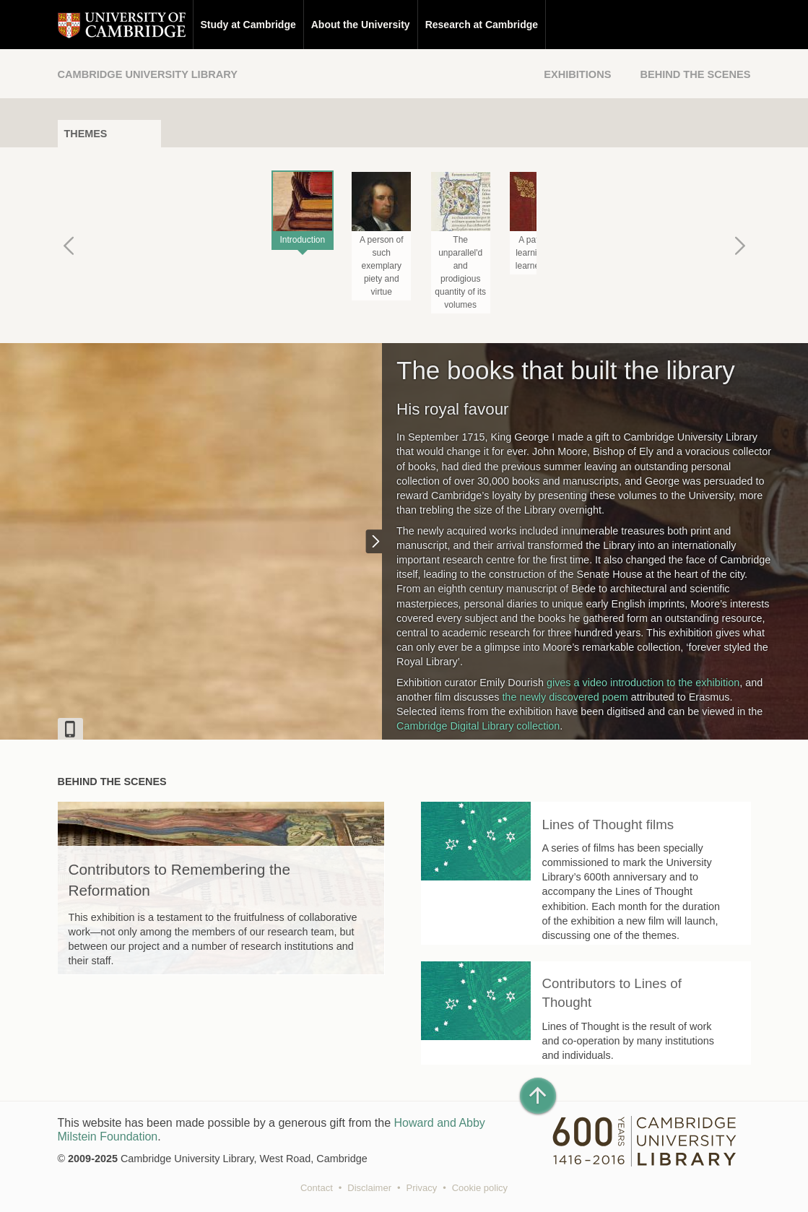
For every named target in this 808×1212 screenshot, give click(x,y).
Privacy (422, 1187)
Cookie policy (480, 1187)
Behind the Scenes (695, 74)
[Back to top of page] (538, 1096)
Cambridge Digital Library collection (478, 726)
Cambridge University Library (148, 74)
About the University (360, 24)
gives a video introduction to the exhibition (643, 682)
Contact (316, 1187)
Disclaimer (369, 1187)
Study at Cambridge (248, 24)
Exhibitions (577, 74)
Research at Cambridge (481, 24)
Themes (86, 133)
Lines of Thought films (608, 824)
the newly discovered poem (564, 697)
